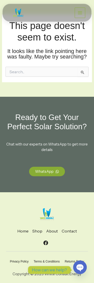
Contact (69, 231)
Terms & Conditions (47, 261)
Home (23, 231)
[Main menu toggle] (80, 13)
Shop (37, 231)
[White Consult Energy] (18, 13)
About (52, 231)
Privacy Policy (19, 261)
